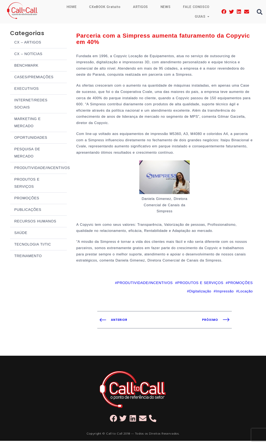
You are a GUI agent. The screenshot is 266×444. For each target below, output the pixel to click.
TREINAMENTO (28, 256)
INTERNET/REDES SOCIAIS (30, 104)
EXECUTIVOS (26, 89)
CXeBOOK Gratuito (104, 7)
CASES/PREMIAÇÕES (34, 77)
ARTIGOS (140, 7)
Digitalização (200, 294)
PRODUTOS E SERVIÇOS (27, 183)
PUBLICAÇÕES (27, 210)
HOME (71, 7)
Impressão (225, 294)
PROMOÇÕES (26, 199)
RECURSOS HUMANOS (35, 222)
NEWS (165, 7)
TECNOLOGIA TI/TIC (32, 245)
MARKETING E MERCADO (27, 122)
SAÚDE (20, 233)
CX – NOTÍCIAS (28, 54)
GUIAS (202, 16)
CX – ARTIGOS (27, 43)
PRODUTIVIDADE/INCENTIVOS (40, 168)
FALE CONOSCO (196, 7)
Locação (245, 294)
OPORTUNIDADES (30, 138)
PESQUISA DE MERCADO (27, 153)
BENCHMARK (26, 66)
